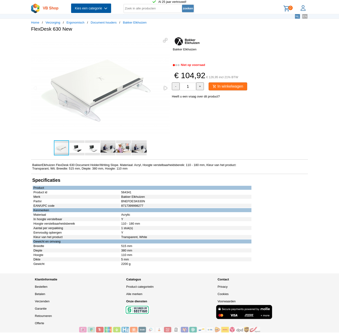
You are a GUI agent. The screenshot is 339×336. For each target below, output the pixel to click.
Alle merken (134, 294)
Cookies (223, 294)
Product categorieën (139, 286)
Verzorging (53, 22)
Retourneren (43, 316)
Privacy (223, 286)
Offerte (39, 323)
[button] (165, 40)
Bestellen (41, 286)
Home (35, 22)
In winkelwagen (228, 86)
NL (297, 16)
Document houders (104, 22)
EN (305, 16)
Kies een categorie (91, 8)
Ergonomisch (76, 22)
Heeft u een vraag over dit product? (196, 96)
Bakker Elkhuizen (134, 22)
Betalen (40, 294)
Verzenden (42, 301)
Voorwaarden (227, 301)
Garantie (41, 308)
